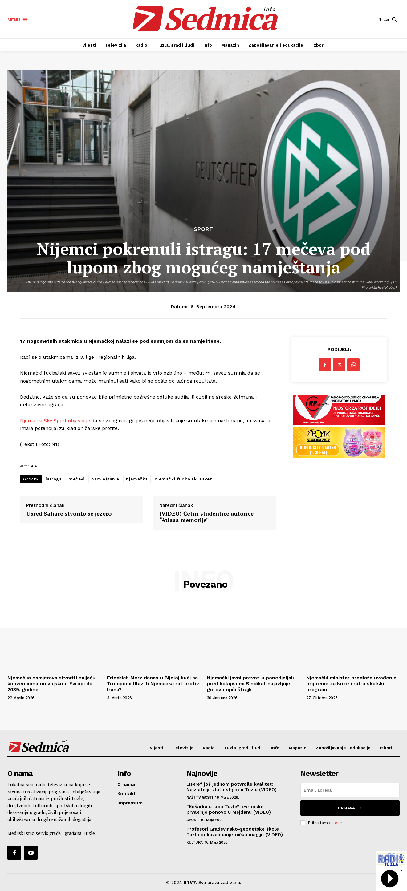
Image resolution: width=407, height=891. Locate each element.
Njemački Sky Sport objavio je (55, 420)
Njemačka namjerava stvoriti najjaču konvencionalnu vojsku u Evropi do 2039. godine (51, 683)
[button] (389, 19)
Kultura (194, 842)
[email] (350, 790)
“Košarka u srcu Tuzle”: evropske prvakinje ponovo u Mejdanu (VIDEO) (228, 809)
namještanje (105, 478)
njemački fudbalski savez (183, 478)
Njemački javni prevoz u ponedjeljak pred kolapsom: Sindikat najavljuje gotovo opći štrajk (250, 683)
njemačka (137, 478)
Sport (203, 229)
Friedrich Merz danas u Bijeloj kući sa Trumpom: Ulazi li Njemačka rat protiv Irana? (153, 683)
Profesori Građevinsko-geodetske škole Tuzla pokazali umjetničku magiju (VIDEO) (234, 831)
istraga (54, 478)
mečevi (76, 478)
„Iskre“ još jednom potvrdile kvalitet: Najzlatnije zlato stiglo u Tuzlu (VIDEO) (231, 786)
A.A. (34, 466)
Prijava (350, 808)
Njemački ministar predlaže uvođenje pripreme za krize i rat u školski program (351, 683)
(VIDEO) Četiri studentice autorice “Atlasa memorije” (206, 517)
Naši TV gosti (199, 797)
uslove (335, 822)
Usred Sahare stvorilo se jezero (69, 513)
